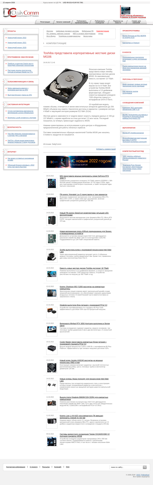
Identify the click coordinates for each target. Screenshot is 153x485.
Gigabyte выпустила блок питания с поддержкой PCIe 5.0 (83, 305)
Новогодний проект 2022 (17, 38)
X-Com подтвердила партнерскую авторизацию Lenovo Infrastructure (21, 112)
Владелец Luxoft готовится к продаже (22, 118)
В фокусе (127, 52)
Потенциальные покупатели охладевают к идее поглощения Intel (135, 59)
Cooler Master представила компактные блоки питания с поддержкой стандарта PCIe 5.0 (83, 343)
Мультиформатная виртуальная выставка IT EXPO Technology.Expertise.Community (135, 140)
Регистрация (45, 22)
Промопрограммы (131, 31)
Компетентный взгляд (133, 151)
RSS (67, 467)
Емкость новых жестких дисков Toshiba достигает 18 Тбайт (84, 268)
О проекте (34, 467)
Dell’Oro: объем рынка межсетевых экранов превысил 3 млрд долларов (21, 141)
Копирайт (57, 467)
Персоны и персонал (133, 79)
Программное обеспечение (20, 57)
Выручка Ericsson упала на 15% (20, 95)
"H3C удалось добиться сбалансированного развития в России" (134, 158)
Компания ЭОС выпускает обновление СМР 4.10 (132, 108)
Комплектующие (56, 43)
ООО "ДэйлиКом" (143, 475)
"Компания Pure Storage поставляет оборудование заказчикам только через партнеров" (132, 167)
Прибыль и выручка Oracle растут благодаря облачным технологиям (21, 64)
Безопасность (14, 127)
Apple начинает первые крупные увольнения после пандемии (135, 85)
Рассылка (46, 467)
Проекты (11, 31)
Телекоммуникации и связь (20, 82)
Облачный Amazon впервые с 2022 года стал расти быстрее (21, 166)
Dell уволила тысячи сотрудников (130, 92)
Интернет (11, 152)
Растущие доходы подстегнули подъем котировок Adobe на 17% (20, 71)
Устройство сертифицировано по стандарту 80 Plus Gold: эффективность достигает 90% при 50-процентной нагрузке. (83, 308)
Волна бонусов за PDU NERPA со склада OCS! (134, 36)
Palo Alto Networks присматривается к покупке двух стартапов (21, 134)
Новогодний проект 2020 (17, 47)
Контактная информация (15, 467)
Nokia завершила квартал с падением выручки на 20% (18, 89)
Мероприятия (129, 128)
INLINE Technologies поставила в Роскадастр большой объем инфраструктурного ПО (135, 116)
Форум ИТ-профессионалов (133, 133)
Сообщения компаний (133, 103)
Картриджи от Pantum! (131, 43)
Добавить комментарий (106, 149)
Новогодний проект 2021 (17, 42)
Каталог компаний (63, 22)
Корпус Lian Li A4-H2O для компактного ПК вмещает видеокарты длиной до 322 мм (81, 417)
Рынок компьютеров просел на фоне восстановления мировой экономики (134, 68)
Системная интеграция (18, 104)
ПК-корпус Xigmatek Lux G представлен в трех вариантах (83, 194)
